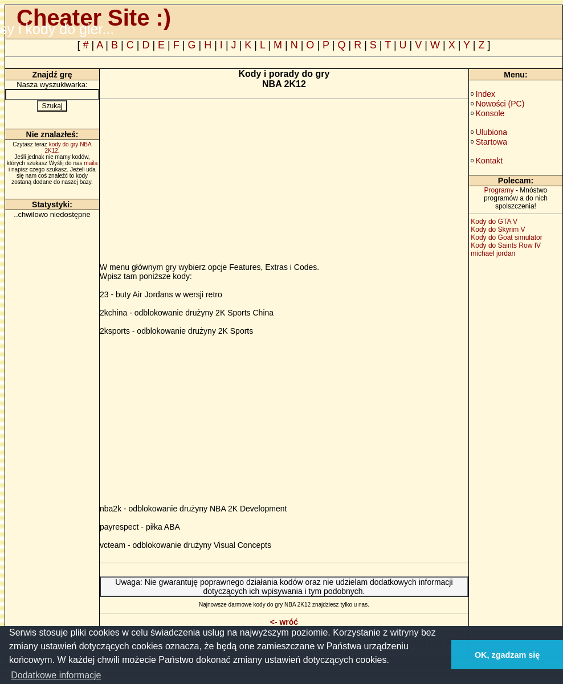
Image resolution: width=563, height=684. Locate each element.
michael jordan (493, 253)
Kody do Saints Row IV (506, 245)
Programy (499, 190)
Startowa (491, 141)
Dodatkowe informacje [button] (56, 675)
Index (485, 94)
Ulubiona (491, 132)
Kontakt (489, 160)
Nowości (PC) (500, 103)
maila (90, 163)
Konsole (490, 113)
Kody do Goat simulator (506, 237)
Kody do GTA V (494, 222)
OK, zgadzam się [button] (507, 655)
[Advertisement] (195, 183)
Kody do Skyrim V (498, 230)
